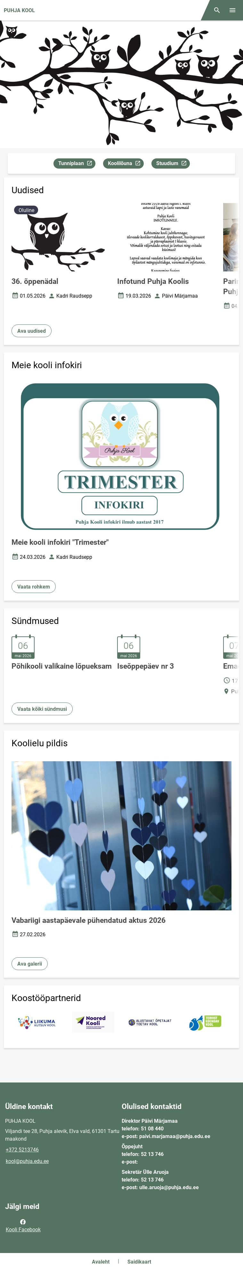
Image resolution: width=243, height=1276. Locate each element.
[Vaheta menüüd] (232, 10)
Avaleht (100, 1262)
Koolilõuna (126, 164)
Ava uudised (31, 331)
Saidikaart (139, 1262)
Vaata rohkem (33, 587)
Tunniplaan (76, 164)
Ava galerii (29, 964)
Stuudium (173, 164)
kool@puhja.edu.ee (27, 1161)
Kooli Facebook (23, 1225)
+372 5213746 (22, 1150)
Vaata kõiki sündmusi (42, 709)
